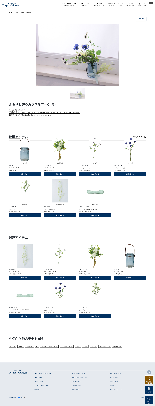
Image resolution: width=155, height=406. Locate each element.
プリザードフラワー (66, 346)
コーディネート (39, 381)
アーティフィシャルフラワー (49, 346)
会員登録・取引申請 (149, 382)
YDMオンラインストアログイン (43, 373)
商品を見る (25, 174)
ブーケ (78, 346)
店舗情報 (120, 4)
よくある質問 (149, 402)
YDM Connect (38, 377)
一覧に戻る (141, 19)
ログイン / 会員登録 (130, 4)
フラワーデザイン (77, 381)
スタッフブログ (114, 381)
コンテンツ (111, 4)
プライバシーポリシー (116, 390)
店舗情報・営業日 (77, 385)
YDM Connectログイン (78, 373)
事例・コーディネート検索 (79, 377)
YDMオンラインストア (116, 373)
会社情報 (112, 385)
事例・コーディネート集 (99, 4)
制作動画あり (117, 346)
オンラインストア (149, 392)
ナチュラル (29, 346)
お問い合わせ (76, 390)
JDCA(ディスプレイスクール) (43, 385)
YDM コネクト (85, 4)
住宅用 (20, 346)
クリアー (93, 346)
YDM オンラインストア (69, 4)
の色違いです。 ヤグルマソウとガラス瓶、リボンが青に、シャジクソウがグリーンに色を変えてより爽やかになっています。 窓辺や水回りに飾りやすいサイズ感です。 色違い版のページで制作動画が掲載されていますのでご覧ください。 (44, 113)
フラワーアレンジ (105, 346)
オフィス (12, 346)
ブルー (85, 346)
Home (11, 12)
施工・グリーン (114, 377)
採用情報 (37, 390)
